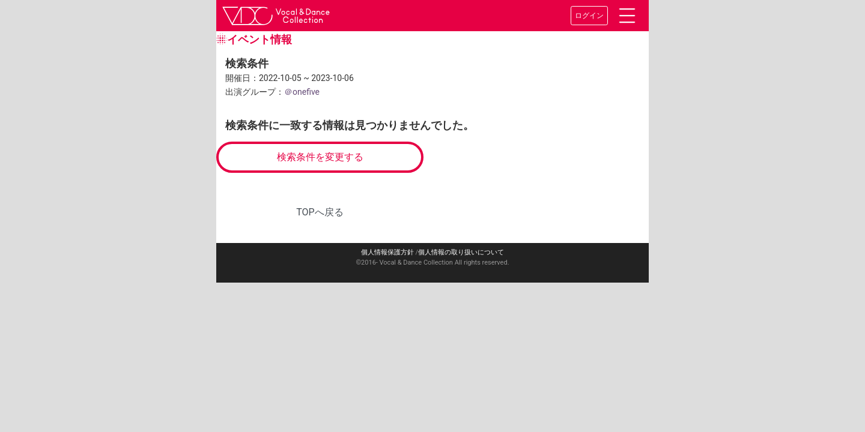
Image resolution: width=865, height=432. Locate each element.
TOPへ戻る (319, 212)
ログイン (589, 15)
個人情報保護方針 (387, 252)
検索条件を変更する (320, 157)
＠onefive (302, 92)
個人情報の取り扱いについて (461, 252)
